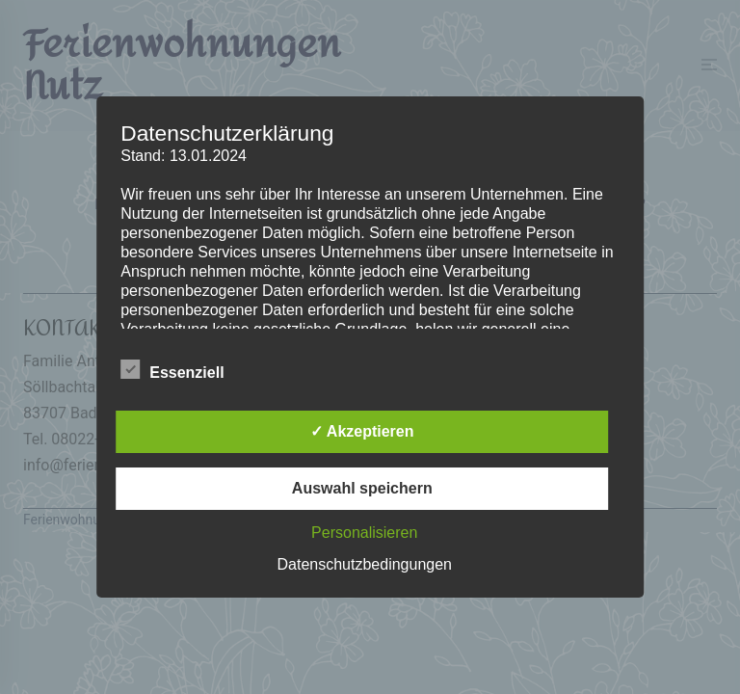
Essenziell (172, 370)
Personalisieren (364, 532)
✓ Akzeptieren (362, 431)
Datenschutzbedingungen (365, 564)
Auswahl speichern (362, 488)
